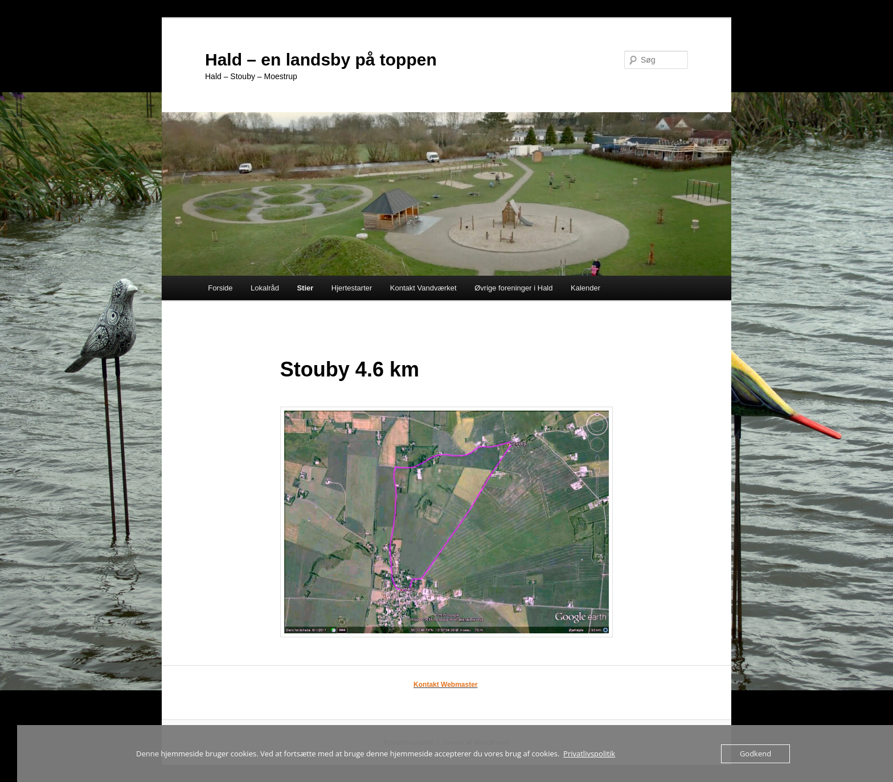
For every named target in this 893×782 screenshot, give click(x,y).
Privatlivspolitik (589, 753)
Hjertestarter (351, 288)
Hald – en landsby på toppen (321, 59)
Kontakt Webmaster (445, 685)
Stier (305, 288)
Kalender (585, 288)
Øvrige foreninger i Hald (513, 288)
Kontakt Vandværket (423, 288)
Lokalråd (265, 288)
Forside (220, 288)
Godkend (755, 753)
